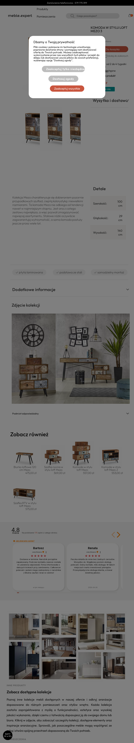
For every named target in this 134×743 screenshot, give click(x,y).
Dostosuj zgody (63, 79)
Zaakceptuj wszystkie (67, 88)
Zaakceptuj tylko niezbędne (65, 69)
